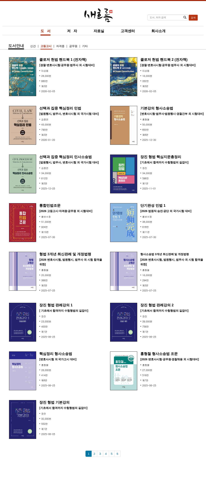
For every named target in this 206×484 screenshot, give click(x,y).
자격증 (60, 46)
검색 (193, 17)
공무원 (73, 46)
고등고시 (46, 46)
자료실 (99, 31)
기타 (85, 46)
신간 (33, 46)
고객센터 (128, 31)
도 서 (45, 31)
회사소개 (158, 31)
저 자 (72, 31)
